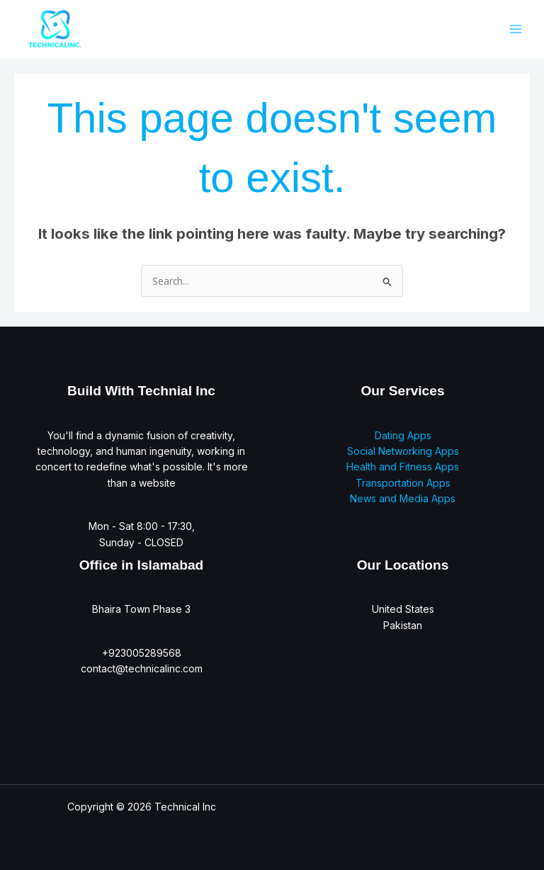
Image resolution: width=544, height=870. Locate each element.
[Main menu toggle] (515, 28)
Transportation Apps (403, 483)
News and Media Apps (402, 498)
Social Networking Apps (403, 451)
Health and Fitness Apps (402, 467)
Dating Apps (403, 435)
